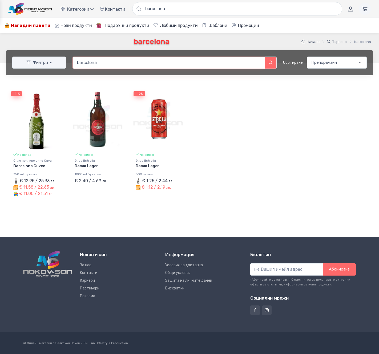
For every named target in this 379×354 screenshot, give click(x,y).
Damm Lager (86, 166)
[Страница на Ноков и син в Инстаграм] (267, 310)
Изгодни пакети (27, 25)
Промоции (245, 25)
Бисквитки (174, 288)
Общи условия (178, 273)
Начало (310, 42)
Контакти (112, 9)
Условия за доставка (184, 265)
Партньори (89, 288)
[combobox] (168, 63)
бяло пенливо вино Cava (32, 160)
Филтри (37, 62)
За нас (85, 265)
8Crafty (102, 343)
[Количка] (365, 9)
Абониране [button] (339, 269)
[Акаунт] (350, 9)
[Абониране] (286, 269)
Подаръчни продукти (122, 25)
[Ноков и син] (47, 264)
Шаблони (214, 25)
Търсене (337, 42)
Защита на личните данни (188, 280)
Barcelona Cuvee (29, 166)
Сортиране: (293, 62)
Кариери (87, 280)
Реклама (87, 296)
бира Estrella (85, 160)
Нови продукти (73, 25)
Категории (77, 9)
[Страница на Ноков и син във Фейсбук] (255, 310)
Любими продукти (176, 25)
